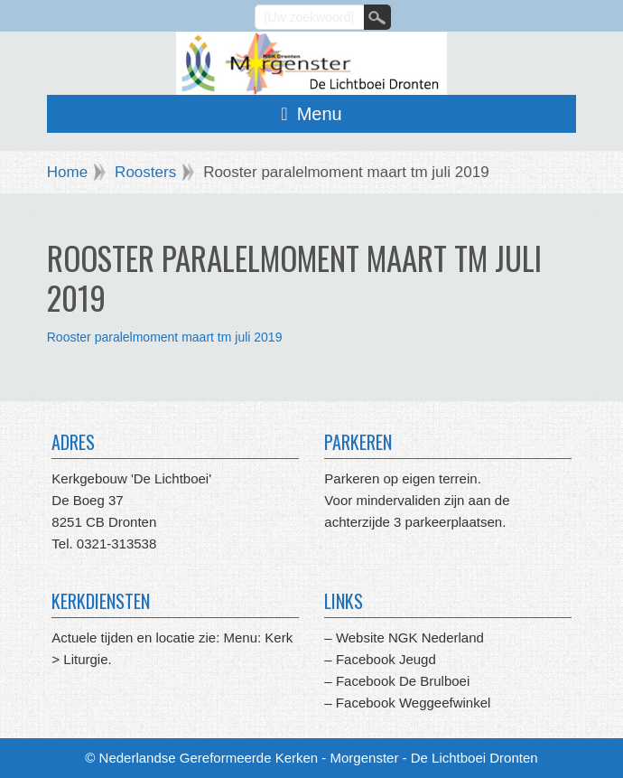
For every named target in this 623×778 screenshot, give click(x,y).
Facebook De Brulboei (403, 681)
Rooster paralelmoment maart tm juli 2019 (165, 337)
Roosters (145, 172)
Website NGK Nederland (410, 637)
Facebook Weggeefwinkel (411, 702)
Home (67, 172)
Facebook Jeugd (386, 659)
